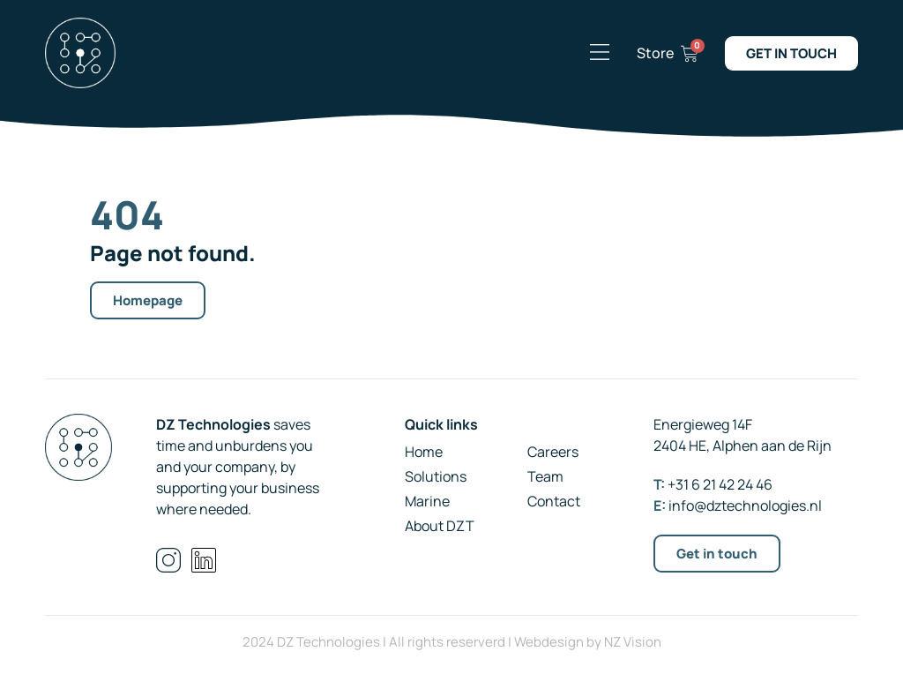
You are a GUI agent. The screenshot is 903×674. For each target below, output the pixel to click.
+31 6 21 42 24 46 (720, 484)
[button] (600, 52)
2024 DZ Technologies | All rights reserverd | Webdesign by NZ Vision (452, 642)
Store (655, 53)
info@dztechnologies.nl (745, 505)
